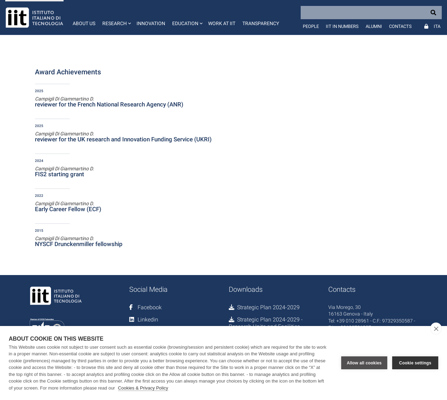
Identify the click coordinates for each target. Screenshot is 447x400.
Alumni (374, 26)
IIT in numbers (342, 26)
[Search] (371, 12)
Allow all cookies (364, 363)
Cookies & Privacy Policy (143, 388)
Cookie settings (415, 363)
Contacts (400, 26)
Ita (437, 26)
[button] (116, 17)
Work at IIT (221, 23)
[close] (436, 328)
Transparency (260, 23)
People (311, 26)
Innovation (151, 23)
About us (84, 23)
